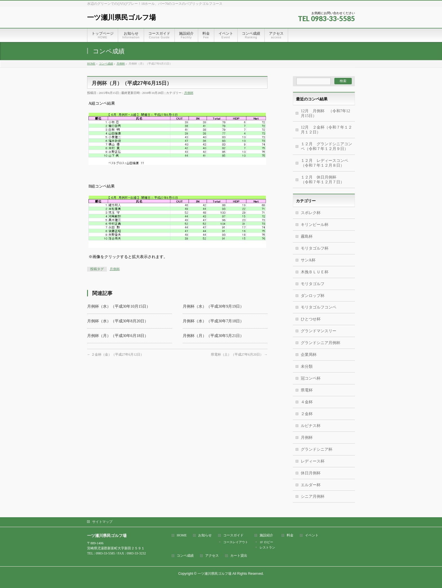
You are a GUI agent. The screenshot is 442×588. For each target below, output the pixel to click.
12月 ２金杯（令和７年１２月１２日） (326, 129)
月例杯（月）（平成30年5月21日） (213, 336)
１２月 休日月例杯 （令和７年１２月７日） (328, 179)
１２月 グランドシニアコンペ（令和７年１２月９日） (326, 146)
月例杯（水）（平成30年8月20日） (117, 321)
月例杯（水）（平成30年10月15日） (118, 306)
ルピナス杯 (311, 426)
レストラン (267, 547)
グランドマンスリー (318, 331)
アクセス (212, 556)
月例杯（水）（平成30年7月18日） (213, 321)
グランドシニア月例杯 (320, 343)
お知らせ (205, 535)
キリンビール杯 (314, 225)
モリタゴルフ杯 (314, 248)
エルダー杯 (311, 485)
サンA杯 (308, 260)
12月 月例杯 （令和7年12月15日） (325, 113)
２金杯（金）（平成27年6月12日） (115, 354)
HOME (182, 535)
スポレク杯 (311, 213)
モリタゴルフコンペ (318, 307)
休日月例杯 (311, 473)
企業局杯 (309, 355)
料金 (290, 535)
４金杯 (307, 402)
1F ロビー (266, 542)
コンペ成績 (185, 556)
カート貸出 (238, 556)
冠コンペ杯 (311, 378)
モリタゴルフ (312, 284)
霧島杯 (307, 236)
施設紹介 (266, 535)
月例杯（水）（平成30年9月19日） (213, 306)
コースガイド (233, 535)
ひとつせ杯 (311, 319)
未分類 (307, 366)
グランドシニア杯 (316, 449)
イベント (312, 535)
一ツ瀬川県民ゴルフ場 (121, 17)
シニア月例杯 (312, 496)
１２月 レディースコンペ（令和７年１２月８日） (324, 163)
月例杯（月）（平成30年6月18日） (117, 336)
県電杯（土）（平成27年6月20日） (239, 354)
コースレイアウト (235, 542)
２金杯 (307, 414)
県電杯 (307, 390)
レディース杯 (312, 461)
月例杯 (188, 92)
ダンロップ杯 (312, 296)
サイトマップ (102, 522)
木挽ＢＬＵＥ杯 (314, 272)
